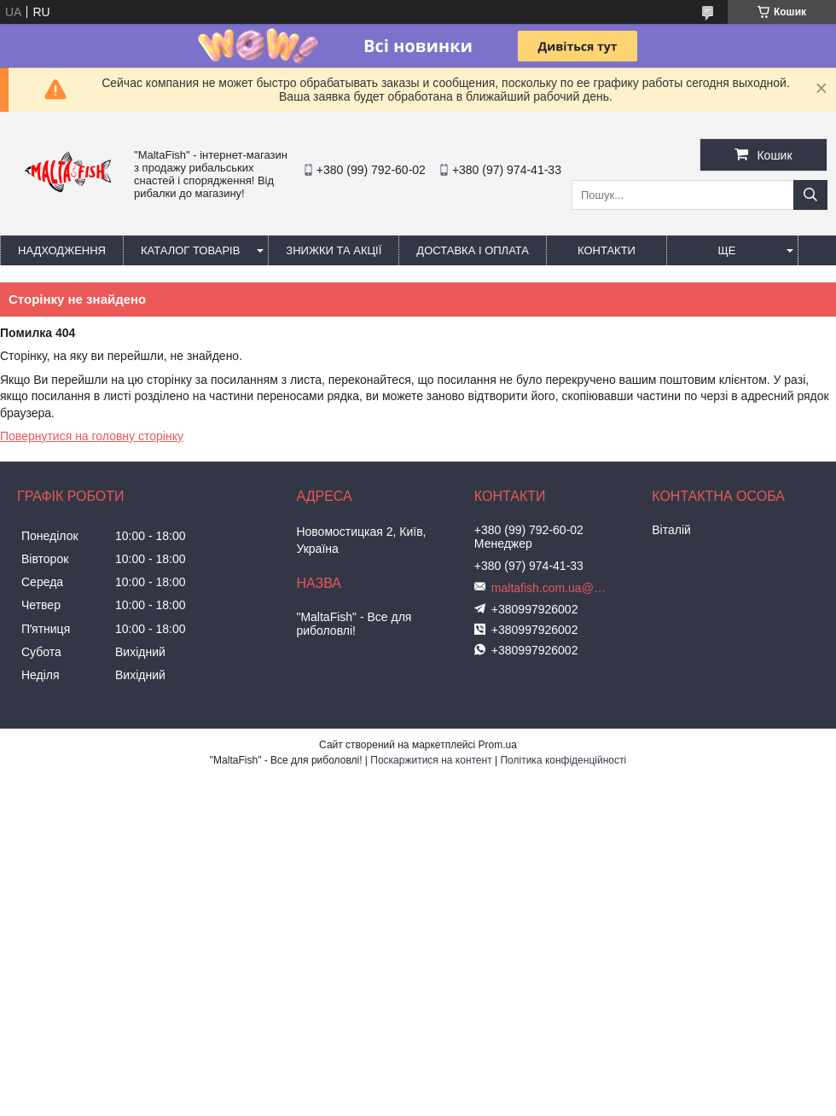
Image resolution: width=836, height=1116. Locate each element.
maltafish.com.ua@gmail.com (551, 588)
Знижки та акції (333, 250)
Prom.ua (498, 745)
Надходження (62, 250)
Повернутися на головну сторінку (91, 436)
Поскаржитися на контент (430, 760)
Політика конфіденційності (563, 760)
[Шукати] (810, 195)
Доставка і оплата (472, 250)
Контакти (607, 250)
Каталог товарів (190, 250)
